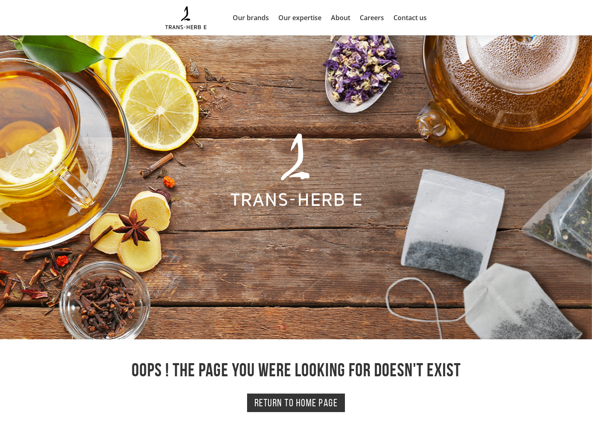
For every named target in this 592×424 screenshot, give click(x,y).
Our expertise (299, 17)
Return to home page (296, 402)
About (340, 17)
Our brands (251, 17)
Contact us (410, 17)
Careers (372, 17)
